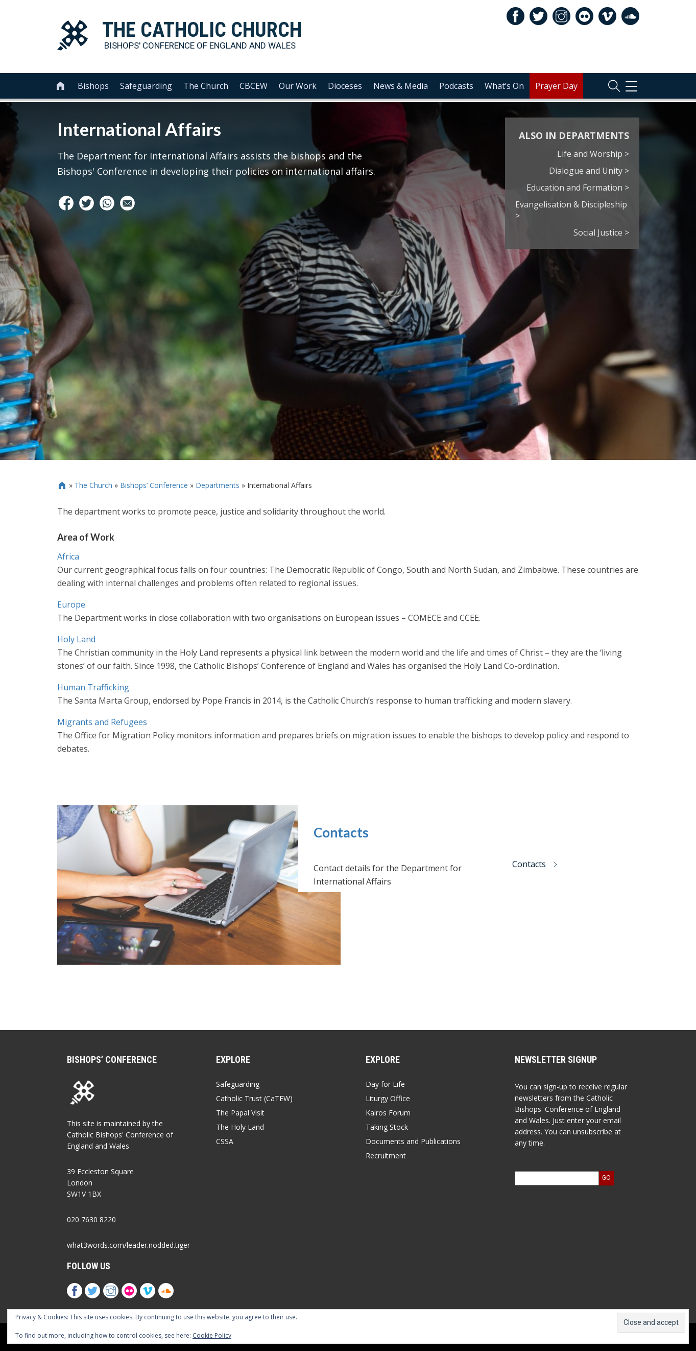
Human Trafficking (93, 687)
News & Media (400, 87)
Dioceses (345, 87)
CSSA (224, 1141)
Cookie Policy (212, 1335)
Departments (217, 485)
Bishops (93, 87)
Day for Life (385, 1084)
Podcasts (456, 87)
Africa (68, 556)
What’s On (504, 87)
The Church (205, 87)
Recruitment (386, 1155)
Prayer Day (556, 87)
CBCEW (253, 87)
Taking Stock (387, 1127)
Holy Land (76, 639)
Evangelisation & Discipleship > (571, 210)
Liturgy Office (388, 1098)
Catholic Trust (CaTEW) (254, 1098)
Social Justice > (601, 232)
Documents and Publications (413, 1141)
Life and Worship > (593, 153)
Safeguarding (146, 87)
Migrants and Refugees (102, 722)
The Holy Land (240, 1127)
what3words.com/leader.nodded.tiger (128, 1245)
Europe (71, 604)
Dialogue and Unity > (589, 170)
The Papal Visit (240, 1112)
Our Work (298, 87)
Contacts (341, 832)
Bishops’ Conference (154, 485)
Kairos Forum (388, 1112)
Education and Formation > (577, 187)
